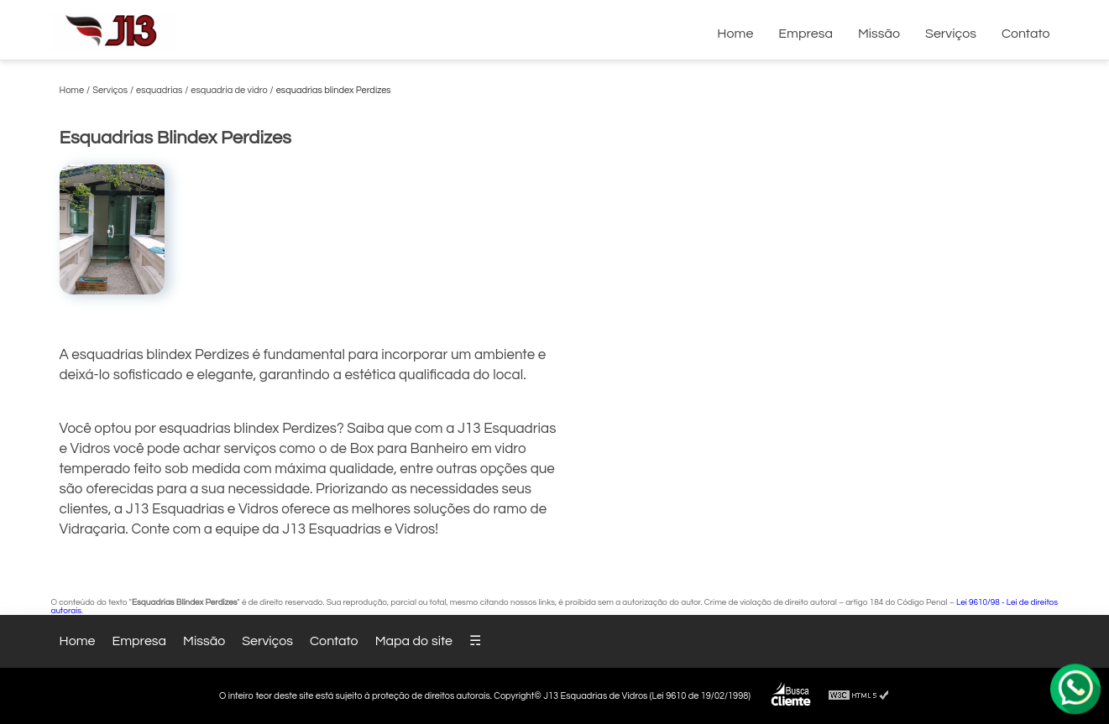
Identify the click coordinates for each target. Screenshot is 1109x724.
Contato (1026, 33)
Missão (879, 33)
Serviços (950, 33)
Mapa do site (413, 641)
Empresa (805, 33)
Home (735, 33)
